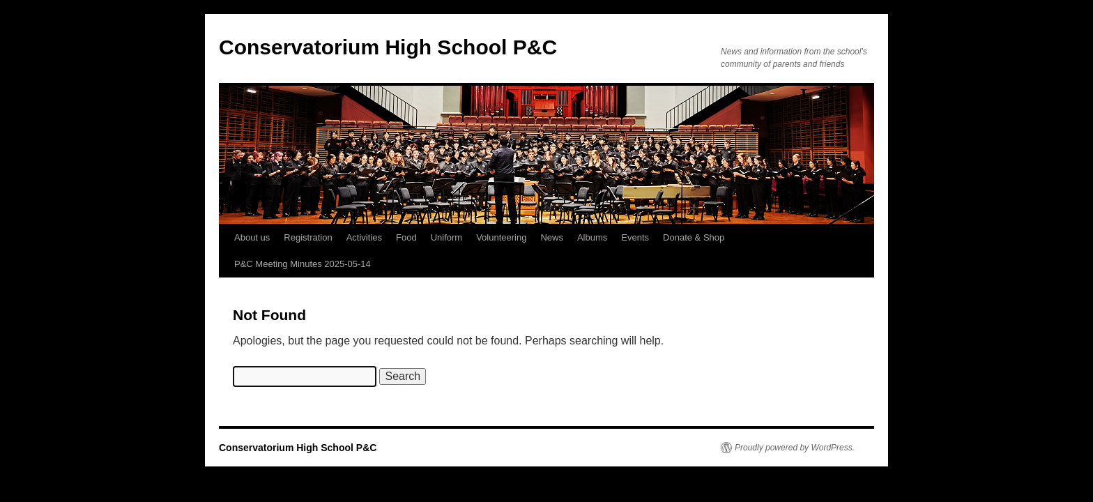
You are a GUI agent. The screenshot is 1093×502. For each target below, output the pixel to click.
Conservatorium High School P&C (388, 47)
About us (252, 237)
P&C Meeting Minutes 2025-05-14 (302, 264)
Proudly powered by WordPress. (795, 447)
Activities (364, 237)
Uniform (447, 237)
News (551, 237)
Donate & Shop (693, 237)
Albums (592, 237)
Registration (308, 237)
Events (635, 237)
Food (406, 237)
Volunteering (501, 237)
